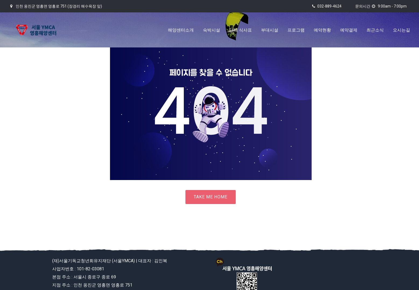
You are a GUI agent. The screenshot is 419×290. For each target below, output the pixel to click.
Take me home (210, 196)
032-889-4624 (329, 6)
